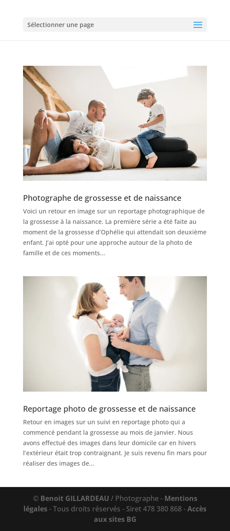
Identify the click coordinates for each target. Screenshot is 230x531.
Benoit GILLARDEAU (74, 498)
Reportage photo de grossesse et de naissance (109, 408)
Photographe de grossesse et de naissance (102, 198)
